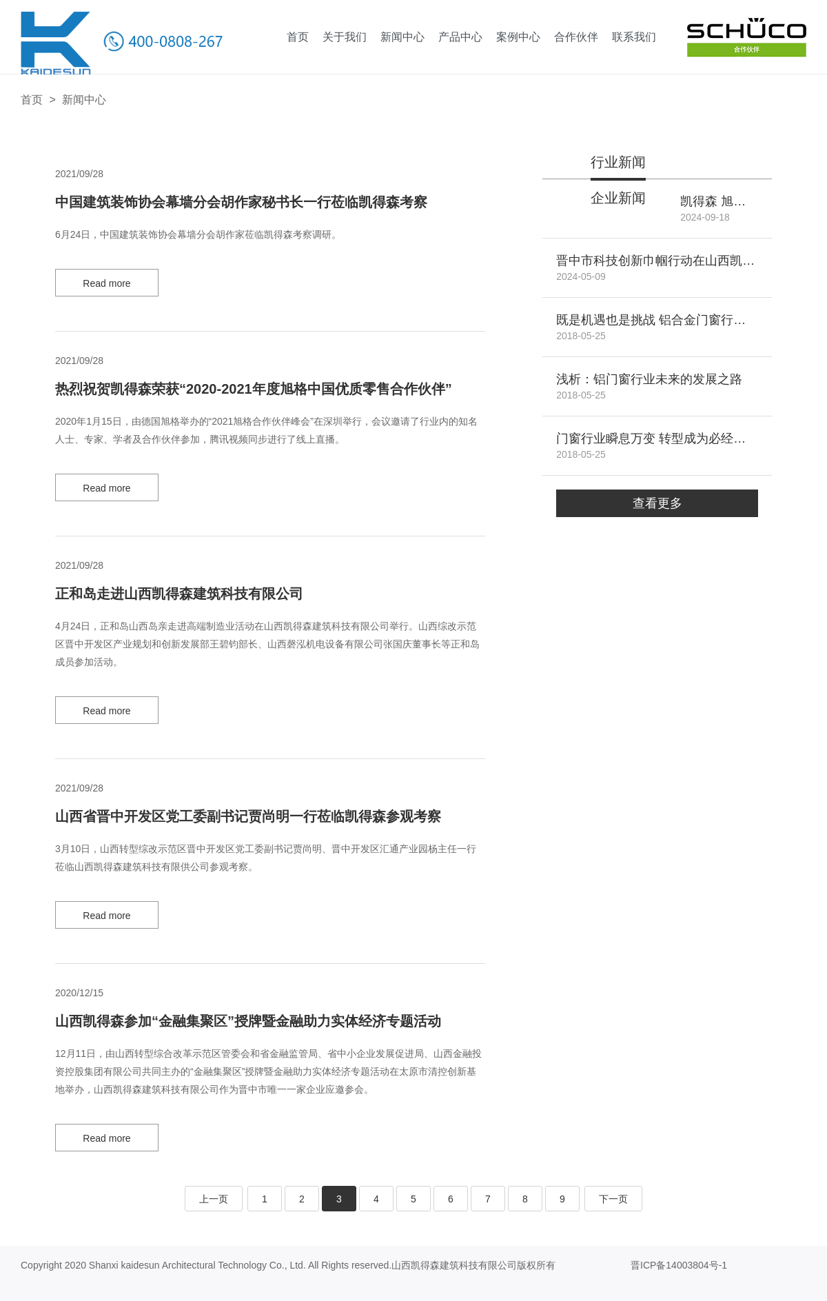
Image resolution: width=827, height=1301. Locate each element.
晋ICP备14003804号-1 (679, 1265)
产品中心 (460, 37)
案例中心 (518, 37)
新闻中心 (402, 37)
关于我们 (345, 37)
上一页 (213, 1198)
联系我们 (634, 37)
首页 (298, 37)
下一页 (613, 1198)
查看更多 (657, 503)
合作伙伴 (576, 37)
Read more (106, 283)
